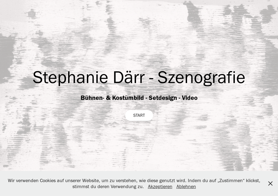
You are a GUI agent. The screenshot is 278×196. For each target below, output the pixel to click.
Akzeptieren (160, 186)
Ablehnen (186, 186)
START (139, 115)
